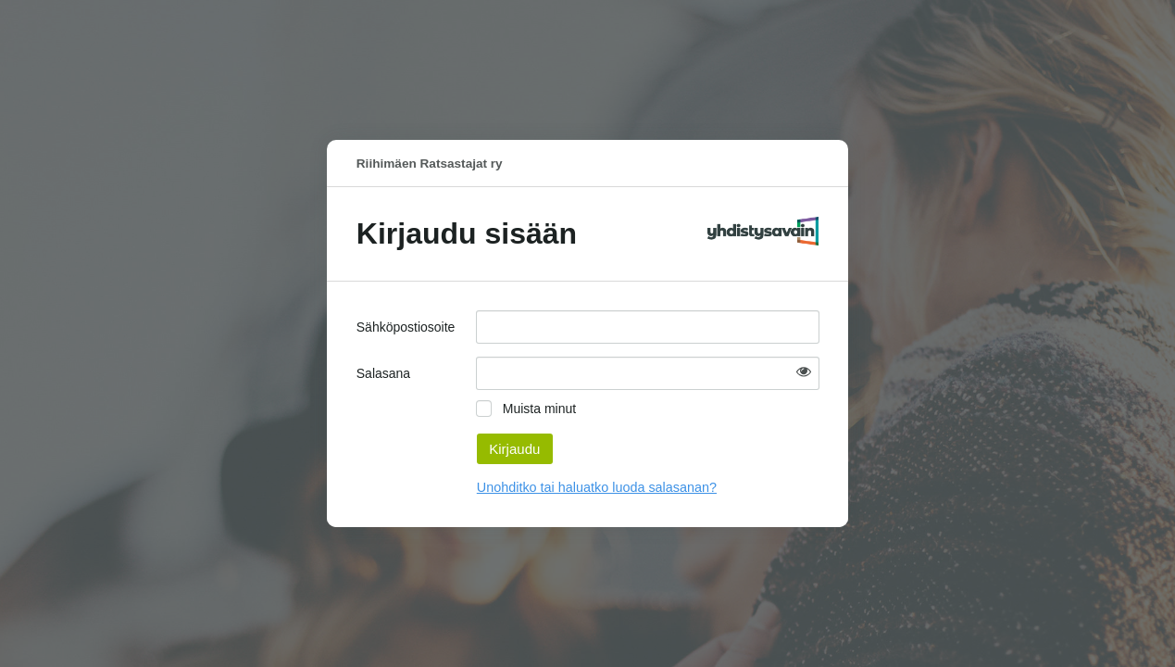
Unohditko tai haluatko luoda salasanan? (597, 487)
